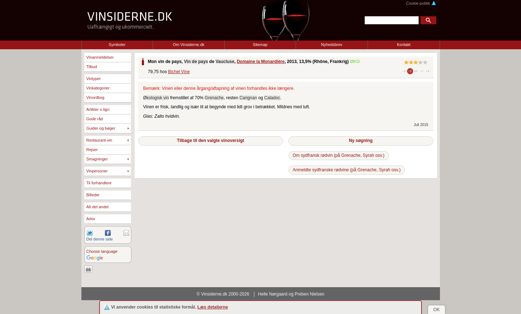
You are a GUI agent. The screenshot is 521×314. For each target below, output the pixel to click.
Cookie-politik (421, 3)
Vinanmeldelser (100, 57)
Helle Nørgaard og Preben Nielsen (291, 294)
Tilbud (91, 66)
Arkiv (90, 219)
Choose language (102, 251)
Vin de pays (196, 61)
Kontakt (403, 44)
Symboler (117, 44)
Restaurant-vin (99, 140)
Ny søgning (360, 140)
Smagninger (97, 159)
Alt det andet (97, 207)
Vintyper (93, 78)
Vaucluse (225, 61)
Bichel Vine (179, 71)
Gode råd (94, 119)
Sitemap (260, 44)
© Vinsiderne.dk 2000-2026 (223, 294)
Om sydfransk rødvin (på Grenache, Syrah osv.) (339, 155)
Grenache (214, 97)
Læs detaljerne (213, 307)
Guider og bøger (100, 128)
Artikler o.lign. (98, 109)
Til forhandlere (99, 183)
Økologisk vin (156, 97)
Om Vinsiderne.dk (188, 44)
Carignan (248, 97)
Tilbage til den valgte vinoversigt (210, 140)
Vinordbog (95, 97)
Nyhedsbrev (331, 44)
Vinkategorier (98, 88)
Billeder (93, 195)
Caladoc (272, 97)
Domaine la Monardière (260, 61)
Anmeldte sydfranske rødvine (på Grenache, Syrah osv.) (347, 169)
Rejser (92, 149)
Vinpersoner (97, 171)
